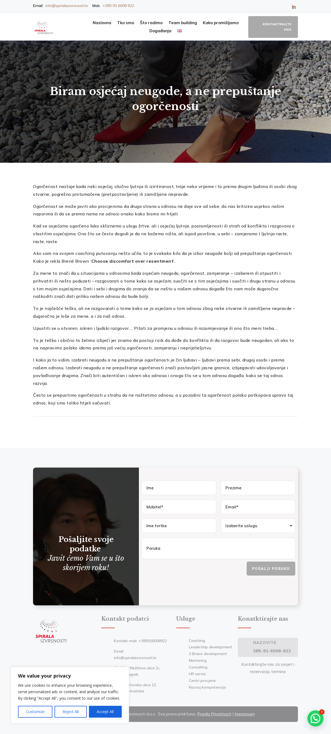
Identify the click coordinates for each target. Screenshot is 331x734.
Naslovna (102, 23)
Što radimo (151, 23)
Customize (35, 711)
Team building (182, 23)
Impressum (245, 712)
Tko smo (125, 23)
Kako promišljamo (221, 23)
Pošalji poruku (271, 567)
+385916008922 (153, 639)
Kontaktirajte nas (277, 26)
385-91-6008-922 (272, 649)
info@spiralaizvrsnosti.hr (66, 5)
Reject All (71, 711)
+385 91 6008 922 (118, 5)
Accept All (105, 711)
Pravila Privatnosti (214, 712)
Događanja (160, 31)
